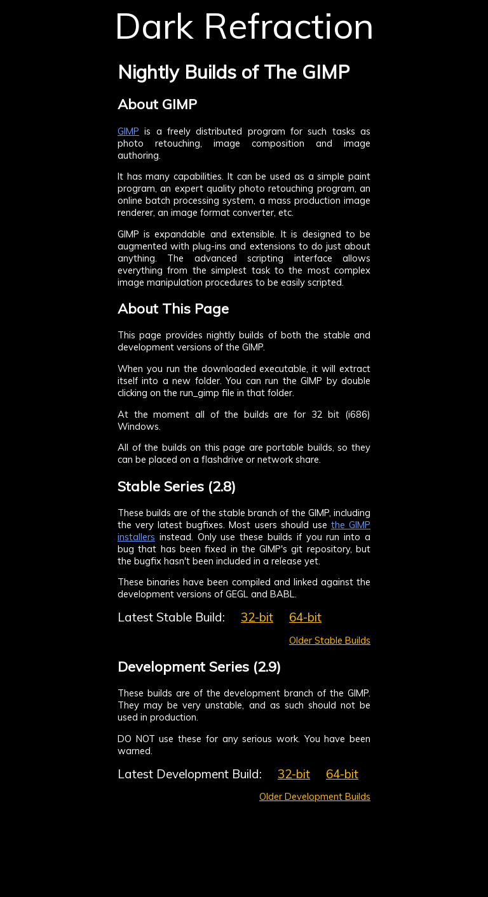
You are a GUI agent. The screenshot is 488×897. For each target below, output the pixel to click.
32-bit (257, 617)
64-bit (305, 617)
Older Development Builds (314, 796)
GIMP (128, 131)
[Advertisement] (434, 250)
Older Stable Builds (329, 640)
